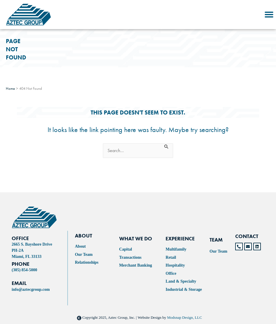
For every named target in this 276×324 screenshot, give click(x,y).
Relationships (87, 262)
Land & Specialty (181, 281)
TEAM (216, 239)
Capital (125, 249)
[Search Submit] (166, 146)
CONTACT (246, 236)
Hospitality (175, 265)
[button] (269, 15)
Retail (171, 257)
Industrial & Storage (184, 289)
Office (171, 273)
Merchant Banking (135, 265)
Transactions (130, 257)
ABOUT (83, 235)
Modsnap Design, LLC (184, 317)
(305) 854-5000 (24, 270)
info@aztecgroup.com (31, 289)
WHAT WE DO (135, 238)
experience (180, 238)
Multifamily (176, 249)
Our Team (84, 254)
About (80, 246)
